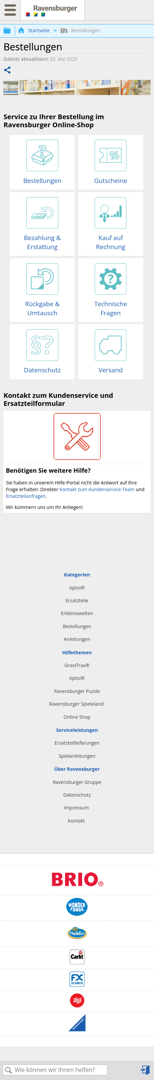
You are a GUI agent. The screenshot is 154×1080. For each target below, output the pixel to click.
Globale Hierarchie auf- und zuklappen (11, 30)
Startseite (34, 30)
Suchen (9, 1070)
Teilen (7, 70)
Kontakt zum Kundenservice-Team (96, 489)
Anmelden (145, 1070)
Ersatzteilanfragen (25, 496)
